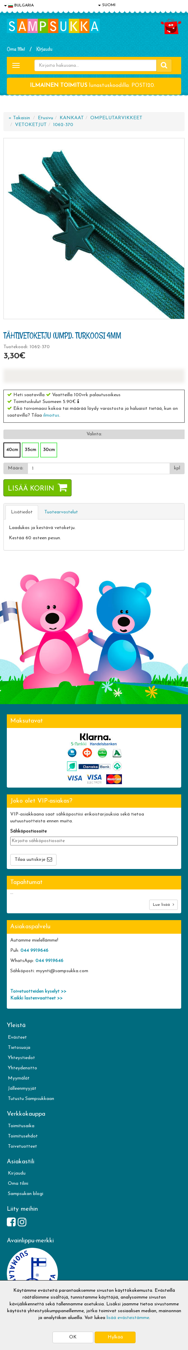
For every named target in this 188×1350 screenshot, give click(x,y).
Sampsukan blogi (25, 1193)
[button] (78, 401)
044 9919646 (34, 950)
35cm (30, 449)
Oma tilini (16, 49)
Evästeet (17, 1037)
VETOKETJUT (31, 124)
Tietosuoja (19, 1047)
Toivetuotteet (22, 1146)
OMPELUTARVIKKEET (116, 118)
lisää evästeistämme (128, 1317)
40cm (12, 449)
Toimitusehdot (23, 1136)
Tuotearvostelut (61, 512)
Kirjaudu (44, 49)
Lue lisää (163, 904)
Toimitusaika (21, 1126)
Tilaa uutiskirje (30, 859)
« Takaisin (19, 118)
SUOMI (106, 5)
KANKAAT (72, 118)
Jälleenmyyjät (22, 1088)
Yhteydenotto (22, 1068)
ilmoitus (51, 415)
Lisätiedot (22, 512)
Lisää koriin (31, 488)
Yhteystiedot (21, 1057)
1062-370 (63, 124)
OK (73, 1337)
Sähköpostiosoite (28, 831)
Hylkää (115, 1337)
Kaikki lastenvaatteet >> (36, 998)
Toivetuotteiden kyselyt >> (38, 991)
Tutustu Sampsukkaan (31, 1098)
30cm (49, 449)
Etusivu (45, 118)
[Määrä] (99, 468)
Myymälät (19, 1078)
